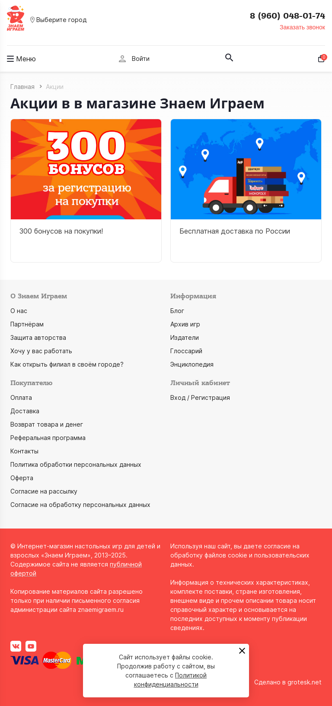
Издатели (184, 337)
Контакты (24, 451)
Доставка (24, 411)
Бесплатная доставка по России (234, 231)
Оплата (21, 397)
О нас (18, 310)
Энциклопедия (192, 364)
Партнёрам (27, 324)
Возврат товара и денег (46, 424)
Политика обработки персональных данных (75, 464)
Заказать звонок (302, 27)
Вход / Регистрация (200, 397)
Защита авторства (38, 337)
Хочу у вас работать (41, 351)
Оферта (21, 477)
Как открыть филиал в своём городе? (67, 364)
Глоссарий (186, 351)
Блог (177, 310)
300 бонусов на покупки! (61, 231)
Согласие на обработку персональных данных (80, 504)
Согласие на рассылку (43, 491)
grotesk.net (304, 682)
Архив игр (185, 324)
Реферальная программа (48, 437)
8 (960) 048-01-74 (287, 16)
